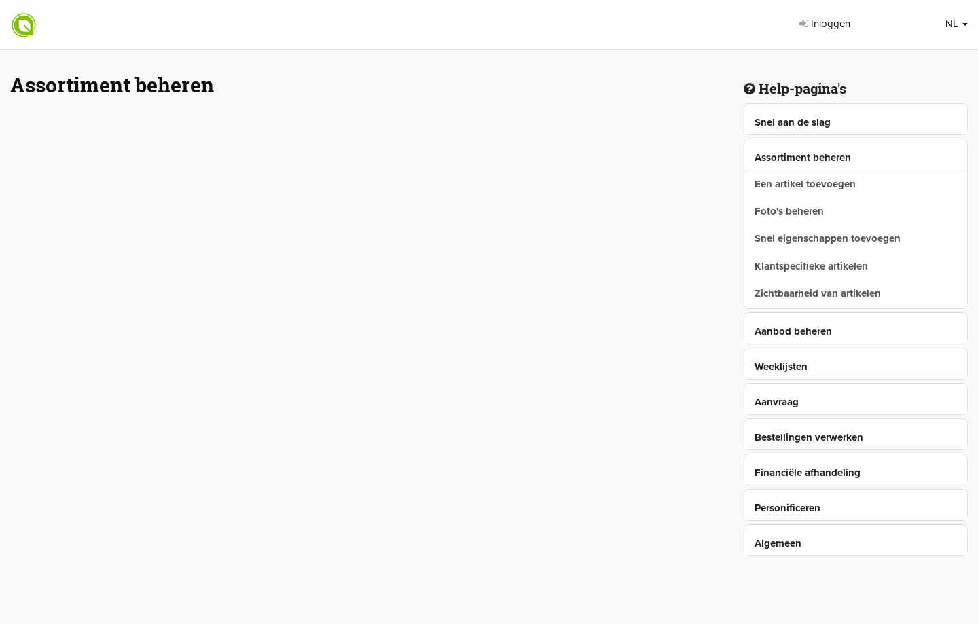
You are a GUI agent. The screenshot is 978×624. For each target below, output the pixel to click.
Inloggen (824, 24)
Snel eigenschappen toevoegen (828, 238)
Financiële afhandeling (808, 472)
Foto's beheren (789, 211)
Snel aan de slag (793, 122)
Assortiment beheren (803, 157)
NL (956, 24)
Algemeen (778, 543)
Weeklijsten (781, 367)
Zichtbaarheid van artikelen (818, 293)
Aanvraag (777, 402)
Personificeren (787, 508)
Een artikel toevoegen (805, 184)
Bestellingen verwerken (809, 437)
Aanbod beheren (793, 331)
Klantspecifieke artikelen (811, 266)
